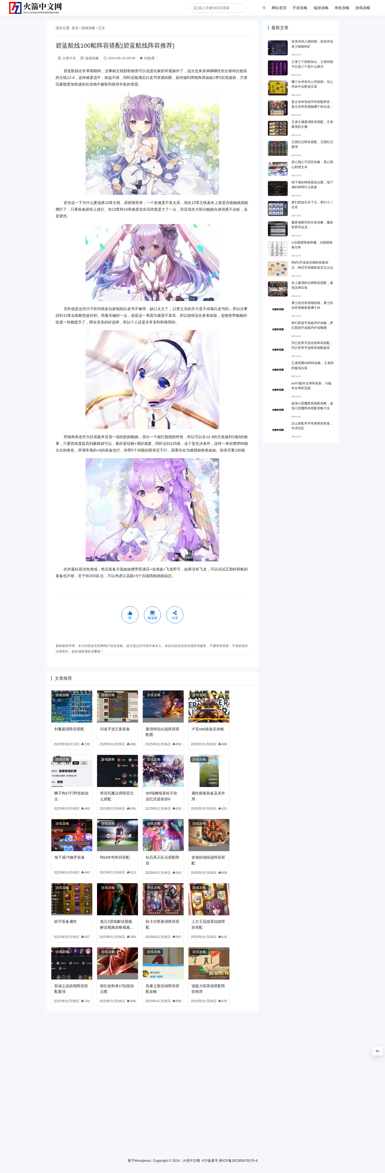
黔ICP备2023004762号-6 (238, 1161)
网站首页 (279, 8)
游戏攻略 (362, 8)
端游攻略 (321, 8)
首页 (75, 28)
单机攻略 (341, 8)
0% (377, 1051)
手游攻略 (299, 8)
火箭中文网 (191, 1161)
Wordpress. (143, 1161)
